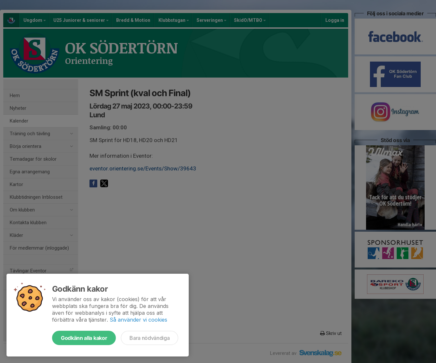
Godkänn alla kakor (84, 338)
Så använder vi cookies (138, 319)
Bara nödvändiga (149, 338)
